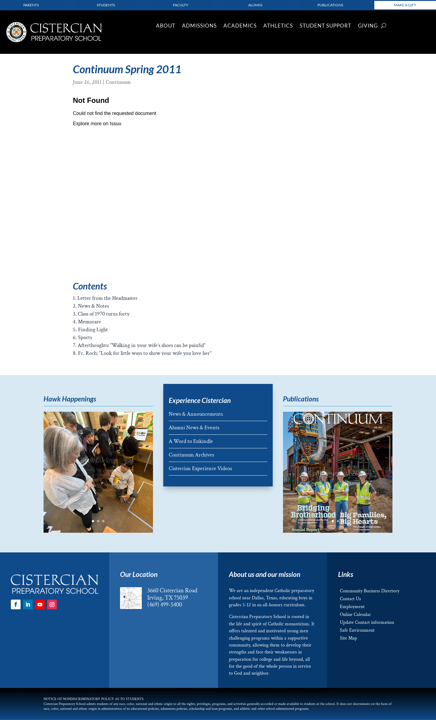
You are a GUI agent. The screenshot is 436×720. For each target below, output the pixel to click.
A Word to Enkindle (191, 441)
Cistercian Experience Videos (200, 468)
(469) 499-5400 (164, 605)
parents (31, 5)
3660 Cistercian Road (172, 590)
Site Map (348, 638)
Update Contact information (367, 622)
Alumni (255, 5)
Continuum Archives (191, 454)
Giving (368, 26)
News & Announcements (196, 414)
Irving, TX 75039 (167, 598)
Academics (240, 26)
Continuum (118, 82)
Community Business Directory (369, 591)
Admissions (199, 26)
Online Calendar (355, 614)
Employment (352, 607)
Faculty (180, 5)
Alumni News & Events (194, 427)
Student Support (325, 26)
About (165, 26)
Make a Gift (405, 5)
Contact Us (350, 599)
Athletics (278, 26)
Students (106, 5)
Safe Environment (357, 630)
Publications (330, 5)
